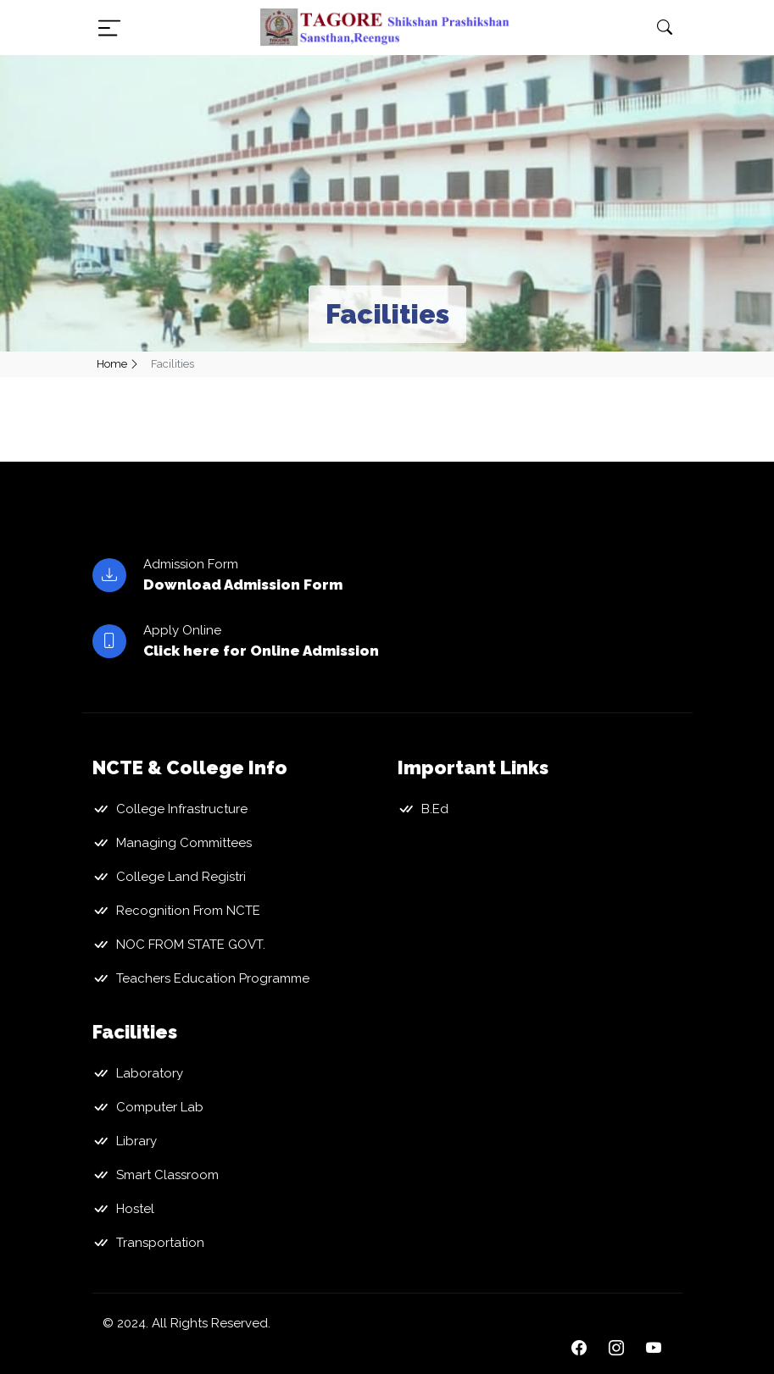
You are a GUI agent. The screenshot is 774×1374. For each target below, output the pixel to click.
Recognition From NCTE (188, 910)
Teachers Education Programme (212, 978)
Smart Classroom (167, 1175)
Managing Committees (184, 842)
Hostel (135, 1208)
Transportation (160, 1242)
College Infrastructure (182, 809)
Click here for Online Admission (261, 650)
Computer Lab (159, 1107)
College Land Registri (181, 876)
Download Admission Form (242, 584)
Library (136, 1141)
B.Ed (434, 809)
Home (112, 363)
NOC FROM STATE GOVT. (190, 944)
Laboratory (149, 1073)
